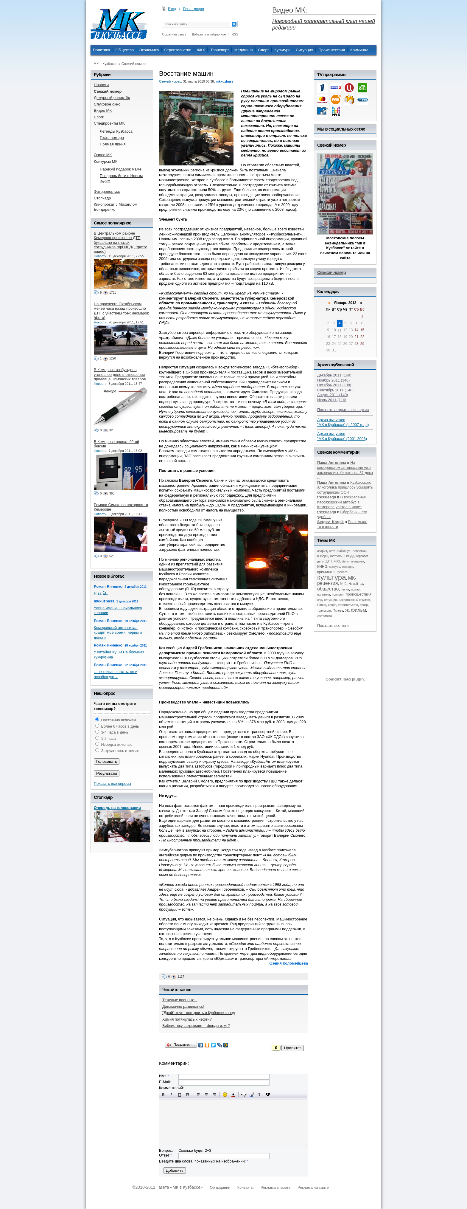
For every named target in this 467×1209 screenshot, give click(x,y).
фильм (358, 610)
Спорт (263, 50)
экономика (324, 615)
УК (347, 610)
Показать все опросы (112, 783)
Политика (101, 50)
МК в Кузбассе (105, 64)
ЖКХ (201, 50)
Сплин (321, 605)
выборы (322, 556)
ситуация (330, 600)
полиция (338, 594)
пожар (355, 589)
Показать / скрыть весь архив (343, 409)
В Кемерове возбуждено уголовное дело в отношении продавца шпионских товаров (120, 374)
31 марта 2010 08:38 (198, 81)
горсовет (362, 556)
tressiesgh (326, 497)
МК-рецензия (337, 581)
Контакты (245, 1187)
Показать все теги (333, 625)
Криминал (359, 50)
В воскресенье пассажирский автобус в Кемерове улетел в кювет (341, 502)
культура (331, 577)
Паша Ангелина (331, 462)
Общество (125, 50)
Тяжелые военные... (179, 1000)
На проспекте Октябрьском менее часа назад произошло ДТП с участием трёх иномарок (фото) (121, 311)
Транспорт (219, 50)
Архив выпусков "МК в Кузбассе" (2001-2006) (342, 436)
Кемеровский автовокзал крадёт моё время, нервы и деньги (118, 632)
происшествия (359, 594)
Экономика (149, 50)
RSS (235, 34)
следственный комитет (354, 600)
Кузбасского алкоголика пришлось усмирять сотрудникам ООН (345, 487)
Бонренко (359, 551)
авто (332, 551)
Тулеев (338, 610)
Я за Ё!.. (101, 593)
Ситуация (304, 50)
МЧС (343, 583)
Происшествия (331, 50)
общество (328, 588)
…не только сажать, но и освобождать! (115, 674)
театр (364, 605)
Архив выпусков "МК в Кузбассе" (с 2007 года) (343, 422)
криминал (325, 572)
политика (323, 594)
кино (322, 566)
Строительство (177, 50)
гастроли (336, 556)
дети (320, 561)
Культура (282, 50)
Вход (172, 9)
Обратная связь (174, 34)
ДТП (328, 561)
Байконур (344, 551)
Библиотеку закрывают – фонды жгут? (196, 1025)
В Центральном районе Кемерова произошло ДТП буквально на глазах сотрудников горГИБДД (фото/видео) (120, 242)
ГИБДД (349, 556)
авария (322, 551)
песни (345, 589)
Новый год (356, 583)
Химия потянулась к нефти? (187, 1019)
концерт (347, 566)
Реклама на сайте (313, 1187)
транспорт (324, 610)
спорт (332, 605)
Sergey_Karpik (330, 522)
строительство (348, 605)
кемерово (357, 561)
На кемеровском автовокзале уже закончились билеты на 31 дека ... (345, 470)
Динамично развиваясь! (183, 1006)
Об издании (220, 1187)
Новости (100, 256)
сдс (319, 600)
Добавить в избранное (209, 34)
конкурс (334, 566)
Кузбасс (342, 572)
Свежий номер (134, 64)
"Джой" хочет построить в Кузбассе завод (198, 1012)
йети (345, 561)
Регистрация (193, 9)
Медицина (243, 50)
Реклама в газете (275, 1187)
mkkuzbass (225, 81)
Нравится (292, 1048)
